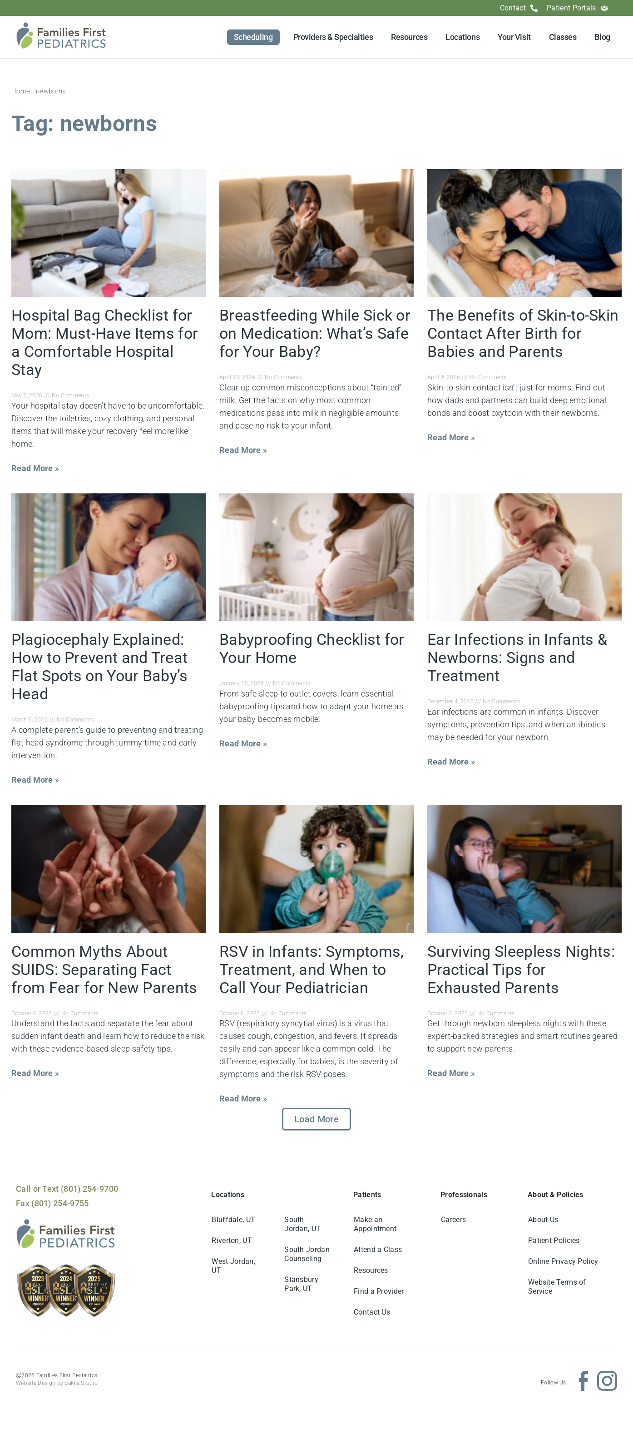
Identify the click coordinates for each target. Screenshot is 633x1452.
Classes (563, 37)
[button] (316, 1119)
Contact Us (372, 1312)
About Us (543, 1219)
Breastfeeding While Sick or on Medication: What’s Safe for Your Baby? (314, 333)
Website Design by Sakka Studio (57, 1383)
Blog (602, 37)
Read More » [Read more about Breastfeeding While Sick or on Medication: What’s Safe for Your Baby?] (243, 450)
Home (20, 91)
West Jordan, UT (233, 1266)
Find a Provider (379, 1291)
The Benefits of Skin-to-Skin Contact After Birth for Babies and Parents (522, 333)
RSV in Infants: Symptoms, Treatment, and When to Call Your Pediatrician (311, 969)
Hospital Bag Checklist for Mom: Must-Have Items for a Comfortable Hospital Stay (104, 342)
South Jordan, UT (302, 1224)
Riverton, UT (232, 1240)
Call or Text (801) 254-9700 (67, 1189)
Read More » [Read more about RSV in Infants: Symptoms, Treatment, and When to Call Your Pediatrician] (243, 1098)
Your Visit (514, 37)
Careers (453, 1219)
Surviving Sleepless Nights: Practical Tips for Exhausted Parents (521, 969)
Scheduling (253, 37)
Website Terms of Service (557, 1287)
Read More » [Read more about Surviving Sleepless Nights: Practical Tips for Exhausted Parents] (451, 1073)
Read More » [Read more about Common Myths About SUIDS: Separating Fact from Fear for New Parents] (35, 1073)
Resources (409, 37)
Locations (462, 37)
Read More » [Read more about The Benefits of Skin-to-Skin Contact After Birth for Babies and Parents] (451, 437)
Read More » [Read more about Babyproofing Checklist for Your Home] (243, 743)
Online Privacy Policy (563, 1261)
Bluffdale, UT (233, 1219)
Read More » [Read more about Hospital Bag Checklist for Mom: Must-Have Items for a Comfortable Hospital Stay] (35, 468)
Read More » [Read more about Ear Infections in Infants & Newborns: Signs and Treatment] (451, 761)
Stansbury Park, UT (301, 1284)
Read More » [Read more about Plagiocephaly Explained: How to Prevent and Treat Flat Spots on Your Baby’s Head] (35, 779)
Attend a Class (378, 1249)
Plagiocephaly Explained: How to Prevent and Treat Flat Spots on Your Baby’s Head (99, 666)
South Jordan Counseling (307, 1254)
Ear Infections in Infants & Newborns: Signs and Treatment (517, 657)
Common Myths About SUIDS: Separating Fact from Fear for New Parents (104, 969)
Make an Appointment (375, 1224)
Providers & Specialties (333, 37)
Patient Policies (554, 1240)
